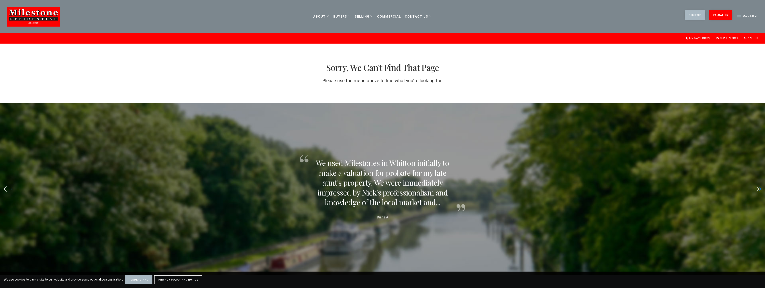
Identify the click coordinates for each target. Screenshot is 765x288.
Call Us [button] (751, 38)
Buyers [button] (340, 16)
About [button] (319, 16)
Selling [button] (362, 16)
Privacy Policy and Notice (178, 279)
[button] (757, 189)
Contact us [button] (416, 16)
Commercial (389, 16)
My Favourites (697, 38)
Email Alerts (727, 38)
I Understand (138, 279)
